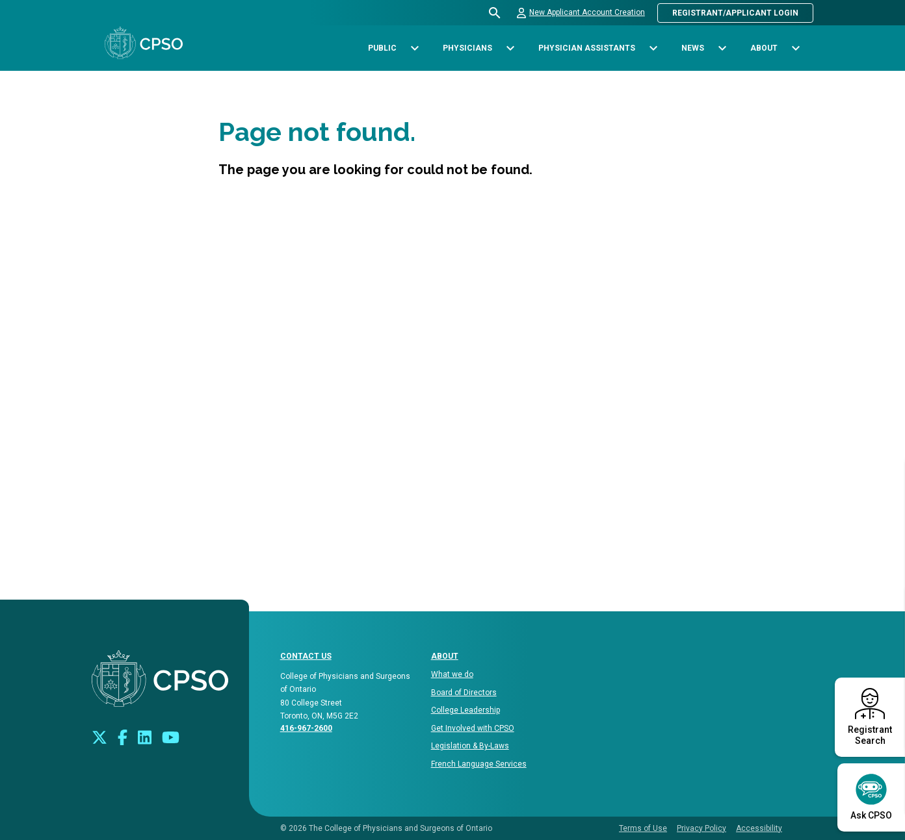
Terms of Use (643, 828)
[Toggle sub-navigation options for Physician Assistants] (653, 48)
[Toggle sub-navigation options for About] (795, 48)
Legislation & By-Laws (470, 745)
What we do (452, 674)
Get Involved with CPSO (472, 728)
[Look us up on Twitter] (99, 736)
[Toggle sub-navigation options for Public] (414, 48)
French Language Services (479, 764)
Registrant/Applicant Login (735, 13)
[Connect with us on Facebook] (122, 736)
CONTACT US (306, 656)
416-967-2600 (306, 728)
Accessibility (759, 828)
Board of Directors (464, 692)
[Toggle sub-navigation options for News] (722, 48)
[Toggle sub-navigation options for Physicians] (510, 48)
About (444, 656)
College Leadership (465, 710)
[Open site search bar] (495, 13)
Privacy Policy (701, 828)
